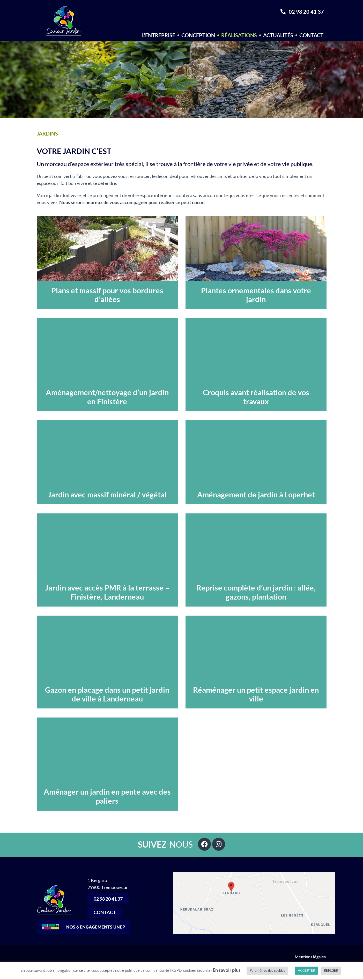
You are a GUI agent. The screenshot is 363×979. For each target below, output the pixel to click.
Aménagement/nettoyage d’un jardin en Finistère (107, 397)
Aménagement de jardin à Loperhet (256, 494)
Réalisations (239, 35)
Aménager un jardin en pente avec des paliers (107, 796)
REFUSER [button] (331, 970)
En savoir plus (227, 970)
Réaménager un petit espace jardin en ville (256, 694)
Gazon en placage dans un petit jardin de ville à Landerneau (107, 694)
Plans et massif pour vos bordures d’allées (107, 295)
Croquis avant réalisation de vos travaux (256, 397)
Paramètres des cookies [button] (267, 970)
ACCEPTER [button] (306, 970)
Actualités (278, 35)
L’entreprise (158, 35)
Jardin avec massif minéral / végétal (107, 494)
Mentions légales (311, 956)
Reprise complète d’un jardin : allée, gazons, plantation (256, 592)
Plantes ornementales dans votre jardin (256, 295)
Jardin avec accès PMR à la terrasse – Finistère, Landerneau (107, 592)
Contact (311, 35)
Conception (198, 35)
